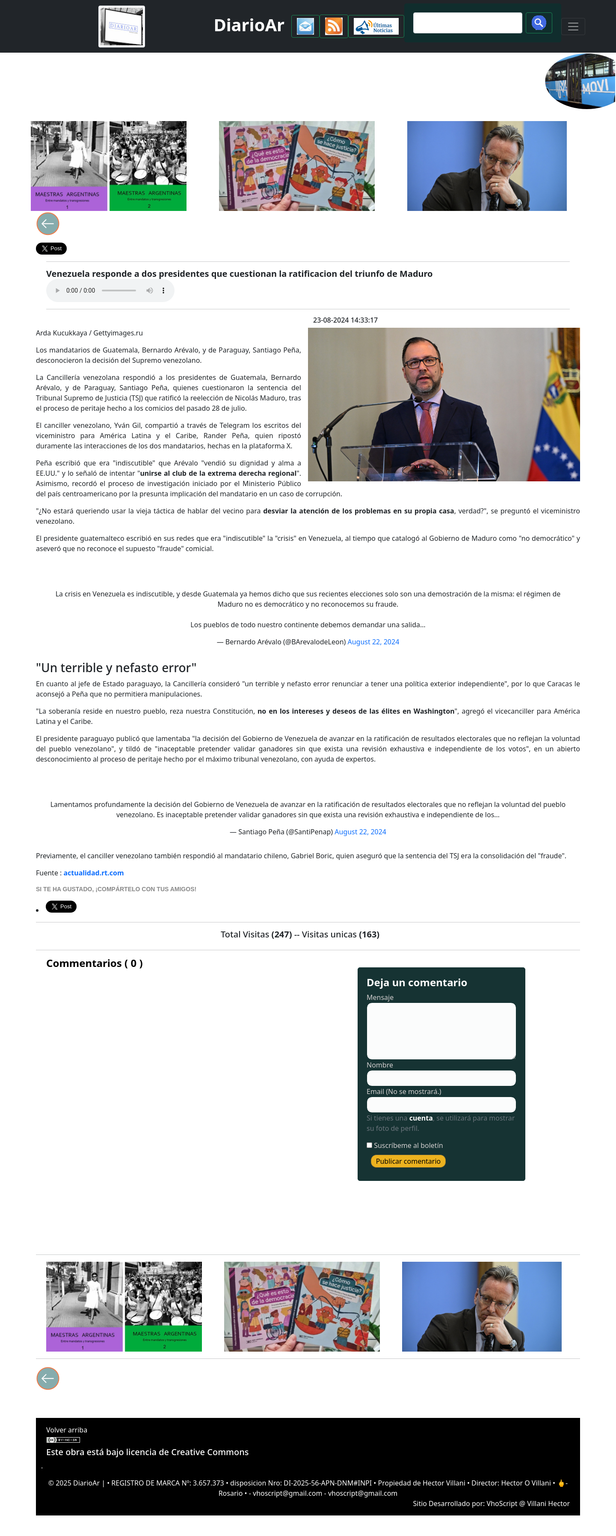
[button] (305, 26)
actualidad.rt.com (94, 873)
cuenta (421, 1118)
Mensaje (380, 997)
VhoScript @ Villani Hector (528, 1503)
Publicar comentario (408, 1161)
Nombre (380, 1065)
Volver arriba (66, 1430)
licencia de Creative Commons (187, 1452)
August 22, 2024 (374, 641)
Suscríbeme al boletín (408, 1145)
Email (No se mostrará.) (404, 1091)
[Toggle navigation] (573, 26)
